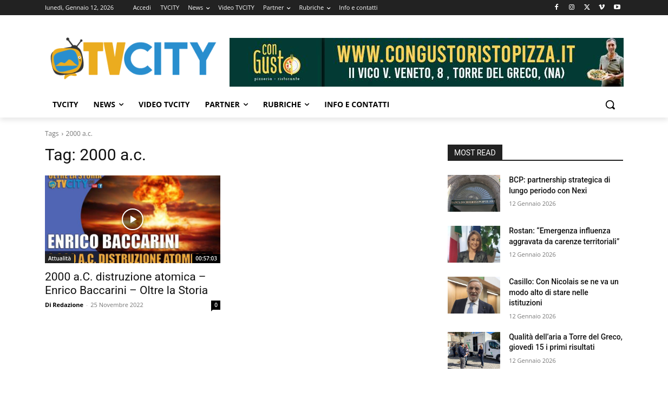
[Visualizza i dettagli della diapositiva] (427, 62)
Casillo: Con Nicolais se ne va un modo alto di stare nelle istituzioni (564, 292)
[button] (610, 105)
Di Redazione (64, 305)
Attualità (59, 258)
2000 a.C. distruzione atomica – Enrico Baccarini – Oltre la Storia (126, 283)
